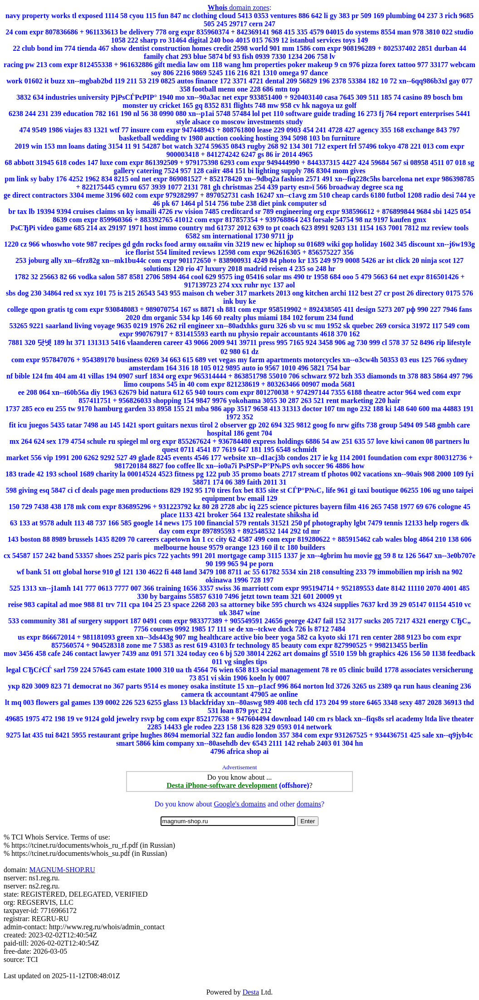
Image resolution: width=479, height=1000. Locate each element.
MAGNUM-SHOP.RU (62, 870)
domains (309, 804)
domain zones (238, 7)
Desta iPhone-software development (221, 785)
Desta (251, 992)
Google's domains (239, 804)
